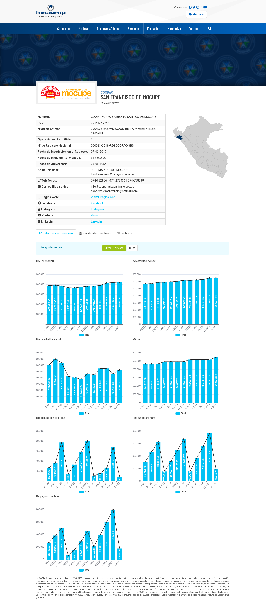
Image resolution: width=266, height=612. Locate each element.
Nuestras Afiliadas (108, 28)
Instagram (97, 209)
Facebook (97, 203)
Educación (153, 28)
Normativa (174, 28)
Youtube (96, 215)
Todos (132, 248)
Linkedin (96, 221)
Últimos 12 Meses (114, 248)
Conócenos (64, 28)
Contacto (194, 28)
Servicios (134, 28)
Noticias (84, 28)
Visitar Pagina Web (103, 197)
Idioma (197, 15)
